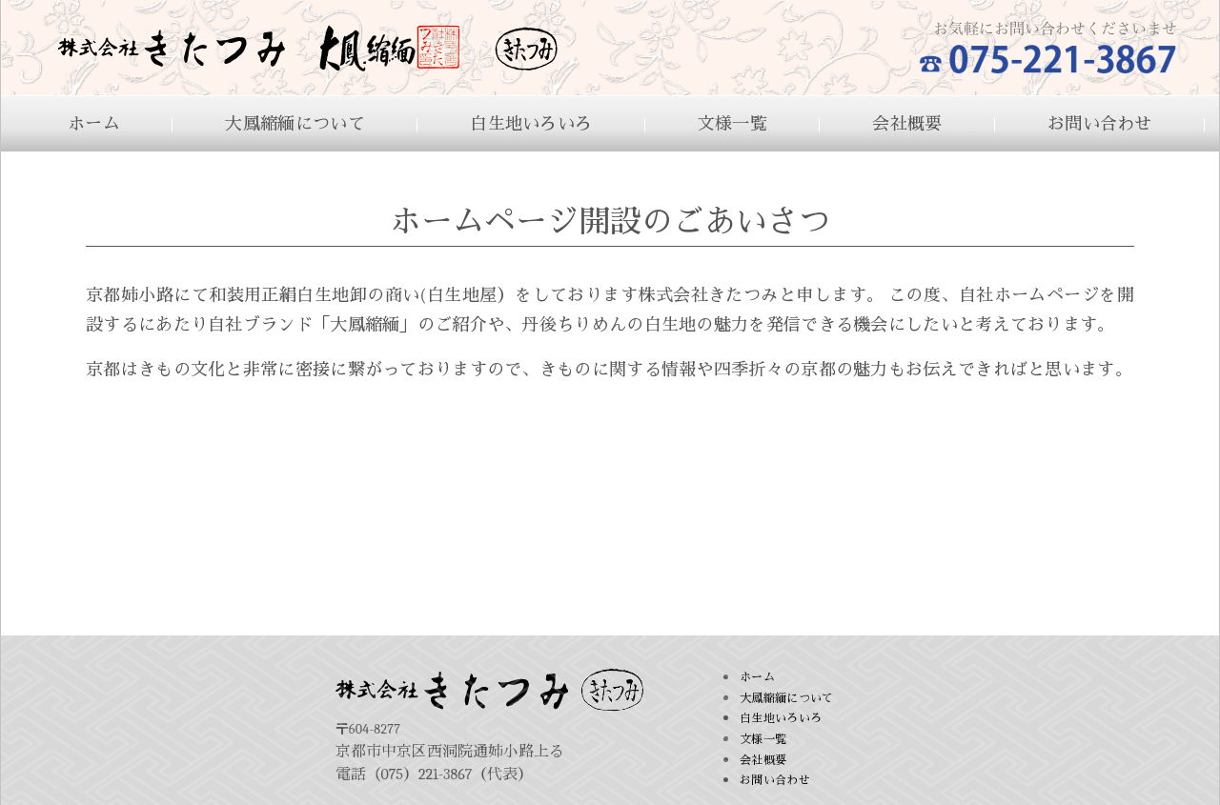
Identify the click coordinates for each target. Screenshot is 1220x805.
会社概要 (907, 124)
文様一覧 (732, 124)
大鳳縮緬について (294, 124)
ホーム (94, 124)
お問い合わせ (1099, 124)
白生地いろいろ (531, 124)
